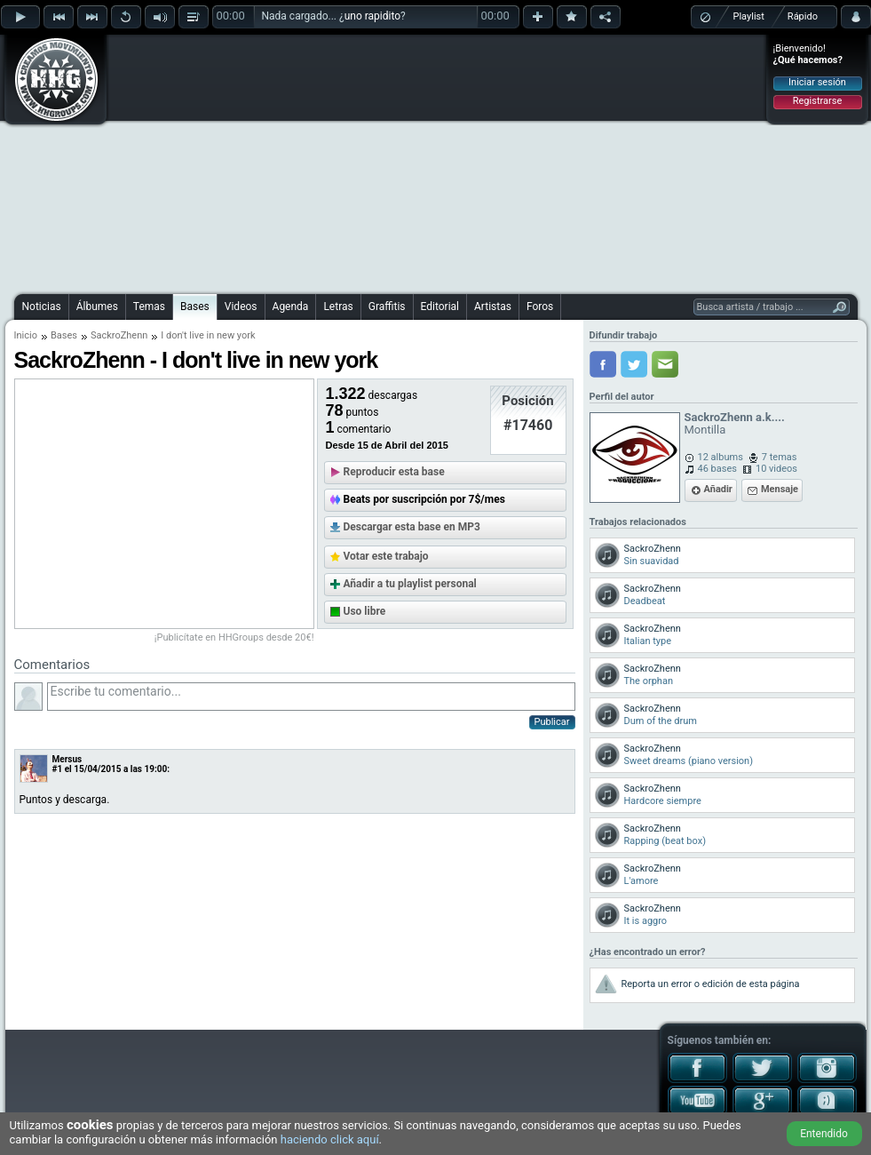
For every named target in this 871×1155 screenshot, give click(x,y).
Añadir (718, 489)
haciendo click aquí (330, 1139)
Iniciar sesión (817, 82)
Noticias (41, 306)
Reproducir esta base (394, 472)
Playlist (748, 16)
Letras (337, 306)
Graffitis (387, 306)
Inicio (25, 335)
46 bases (717, 468)
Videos (241, 306)
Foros (540, 306)
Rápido (803, 16)
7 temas (779, 457)
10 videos (776, 468)
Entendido (824, 1133)
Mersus (67, 759)
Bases (195, 306)
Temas (149, 306)
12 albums (720, 457)
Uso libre (365, 611)
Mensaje (779, 489)
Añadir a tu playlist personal (410, 584)
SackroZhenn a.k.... (735, 417)
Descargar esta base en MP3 (412, 527)
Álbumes (97, 306)
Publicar (552, 722)
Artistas (492, 306)
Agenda (291, 306)
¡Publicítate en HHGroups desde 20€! (234, 637)
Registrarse (817, 101)
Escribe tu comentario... (311, 696)
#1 (57, 769)
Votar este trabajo (386, 556)
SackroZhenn (119, 335)
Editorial (440, 306)
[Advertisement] (430, 161)
